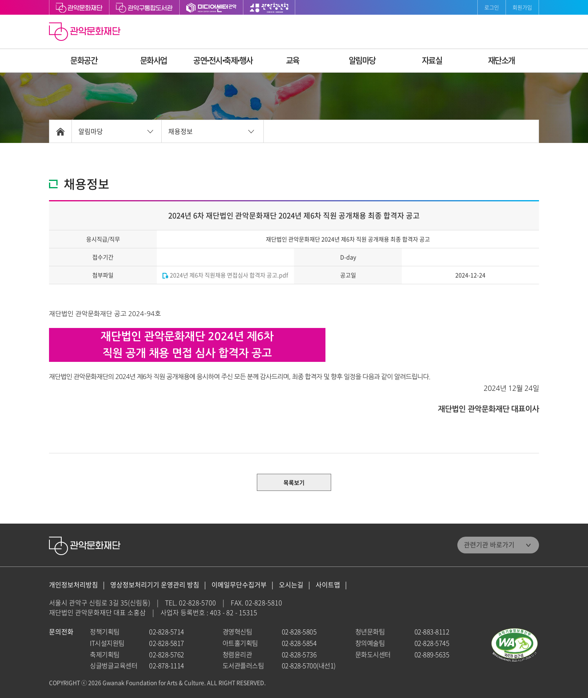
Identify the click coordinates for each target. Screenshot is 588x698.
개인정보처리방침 (73, 584)
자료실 (432, 60)
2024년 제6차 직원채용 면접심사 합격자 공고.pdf (225, 275)
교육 (292, 60)
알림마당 (362, 60)
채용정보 (180, 131)
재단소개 (501, 60)
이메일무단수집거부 (239, 584)
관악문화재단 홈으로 (85, 32)
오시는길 (291, 584)
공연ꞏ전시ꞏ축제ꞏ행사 (223, 60)
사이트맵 (328, 584)
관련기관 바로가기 (489, 544)
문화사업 (153, 60)
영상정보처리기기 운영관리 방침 (154, 584)
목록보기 (294, 482)
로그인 (491, 7)
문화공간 (83, 60)
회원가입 (522, 7)
